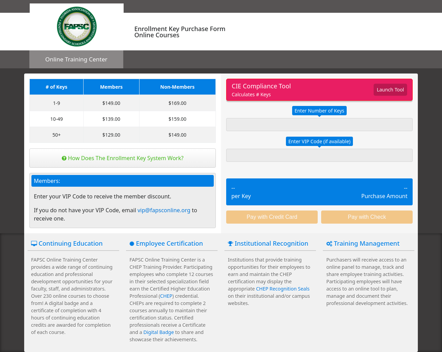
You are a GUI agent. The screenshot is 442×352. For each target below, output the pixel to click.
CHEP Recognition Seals (283, 288)
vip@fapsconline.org (163, 210)
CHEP (166, 296)
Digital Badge (158, 332)
